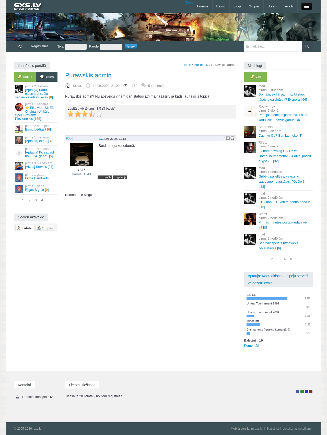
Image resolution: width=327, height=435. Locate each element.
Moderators (306, 391)
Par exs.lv (201, 65)
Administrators (311, 391)
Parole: (105, 47)
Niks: (72, 47)
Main (187, 65)
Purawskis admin (88, 75)
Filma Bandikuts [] (36, 177)
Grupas (254, 6)
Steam (272, 6)
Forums (202, 6)
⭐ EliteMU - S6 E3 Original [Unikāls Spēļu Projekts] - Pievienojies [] (36, 111)
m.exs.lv (256, 428)
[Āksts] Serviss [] (36, 165)
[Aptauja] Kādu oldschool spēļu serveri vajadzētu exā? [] (36, 91)
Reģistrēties (40, 46)
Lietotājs (298, 391)
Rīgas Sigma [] (36, 188)
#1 (100, 138)
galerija (121, 177)
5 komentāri (157, 86)
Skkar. (77, 86)
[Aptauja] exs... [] (36, 139)
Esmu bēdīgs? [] (36, 128)
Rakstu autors (302, 391)
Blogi (237, 6)
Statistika (272, 428)
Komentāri (251, 345)
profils (107, 177)
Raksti (221, 6)
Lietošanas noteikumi (297, 428)
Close (189, 2)
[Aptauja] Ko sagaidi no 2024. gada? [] (36, 152)
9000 (69, 138)
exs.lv (289, 6)
